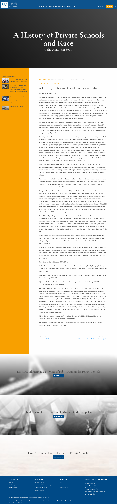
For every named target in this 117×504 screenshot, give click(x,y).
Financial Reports (13, 485)
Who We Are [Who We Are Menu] (41, 4)
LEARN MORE (58, 373)
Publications (46, 77)
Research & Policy (39, 480)
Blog (61, 480)
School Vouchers (56, 81)
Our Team (11, 480)
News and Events (64, 485)
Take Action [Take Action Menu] (68, 4)
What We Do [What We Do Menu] (50, 4)
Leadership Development (41, 485)
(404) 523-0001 (93, 483)
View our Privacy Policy (66, 498)
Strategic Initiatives (39, 488)
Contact (47, 495)
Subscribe (101, 4)
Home (40, 77)
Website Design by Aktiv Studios (16, 500)
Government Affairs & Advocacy (43, 483)
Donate (109, 4)
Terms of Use (41, 495)
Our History (12, 483)
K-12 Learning (44, 81)
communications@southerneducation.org (95, 489)
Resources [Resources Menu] (59, 4)
